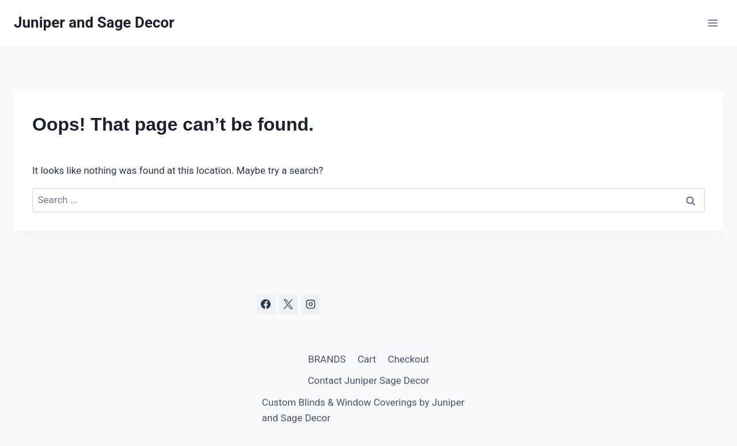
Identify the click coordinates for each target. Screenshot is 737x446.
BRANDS (327, 359)
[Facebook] (266, 304)
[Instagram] (311, 304)
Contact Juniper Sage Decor (368, 380)
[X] (288, 304)
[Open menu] (712, 23)
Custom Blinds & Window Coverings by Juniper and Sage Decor (363, 410)
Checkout (408, 359)
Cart (367, 359)
